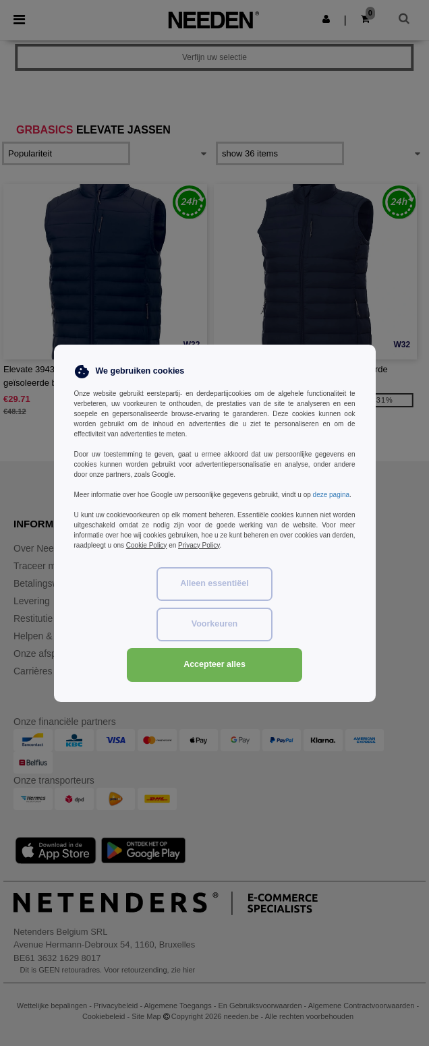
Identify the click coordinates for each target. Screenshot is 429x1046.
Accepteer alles (214, 664)
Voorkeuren (215, 624)
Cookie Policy (146, 545)
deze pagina (331, 494)
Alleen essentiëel (214, 583)
